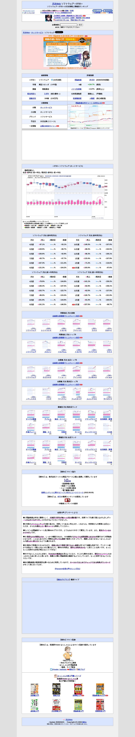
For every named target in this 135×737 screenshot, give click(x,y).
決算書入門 (34, 695)
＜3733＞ (33, 328)
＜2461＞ (79, 328)
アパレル (48, 419)
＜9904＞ (48, 397)
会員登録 (97, 11)
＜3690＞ (63, 350)
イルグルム (62, 352)
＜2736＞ (79, 397)
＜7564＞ (63, 397)
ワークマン (62, 399)
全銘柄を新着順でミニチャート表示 (65, 316)
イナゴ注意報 (76, 89)
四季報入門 (77, 695)
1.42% (46, 94)
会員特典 (96, 13)
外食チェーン (31, 432)
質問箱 (109, 13)
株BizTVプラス (63, 580)
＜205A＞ (48, 375)
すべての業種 (31, 419)
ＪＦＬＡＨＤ (31, 399)
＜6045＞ (48, 328)
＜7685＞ (109, 375)
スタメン (48, 352)
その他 (109, 432)
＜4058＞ (63, 328)
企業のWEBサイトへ (48, 126)
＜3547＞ (94, 397)
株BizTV (71, 669)
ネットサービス (37, 33)
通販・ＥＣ (47, 432)
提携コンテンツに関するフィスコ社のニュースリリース (62, 492)
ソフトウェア (31, 330)
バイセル (108, 377)
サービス (78, 432)
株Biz (84, 722)
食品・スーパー (60, 419)
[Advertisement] (67, 145)
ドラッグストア (91, 419)
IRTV (59, 497)
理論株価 (78, 80)
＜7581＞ (109, 397)
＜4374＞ (109, 328)
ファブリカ (92, 352)
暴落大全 (56, 695)
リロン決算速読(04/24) (63, 13)
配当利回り (31, 94)
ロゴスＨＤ (47, 377)
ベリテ (48, 399)
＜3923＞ (94, 328)
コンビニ (78, 419)
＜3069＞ (33, 397)
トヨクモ (63, 330)
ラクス (94, 330)
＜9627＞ (79, 375)
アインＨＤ (77, 377)
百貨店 (63, 432)
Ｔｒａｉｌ (62, 377)
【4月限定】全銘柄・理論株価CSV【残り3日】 (67, 16)
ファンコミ (77, 330)
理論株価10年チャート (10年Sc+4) (89, 103)
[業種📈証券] (69, 11)
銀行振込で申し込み (78, 20)
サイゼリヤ (108, 399)
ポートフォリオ (28, 13)
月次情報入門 (56, 711)
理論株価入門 (78, 711)
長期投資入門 (100, 711)
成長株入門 (34, 711)
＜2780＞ (94, 375)
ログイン (107, 11)
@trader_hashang (58, 669)
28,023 (91, 80)
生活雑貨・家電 (106, 419)
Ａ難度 (91, 98)
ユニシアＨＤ (92, 399)
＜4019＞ (48, 350)
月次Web (56, 4)
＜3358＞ (63, 375)
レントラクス (46, 330)
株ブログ (80, 669)
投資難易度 (77, 98)
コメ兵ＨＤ (92, 377)
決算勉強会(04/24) (47, 13)
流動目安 (32, 98)
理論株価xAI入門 (98, 695)
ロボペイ (108, 330)
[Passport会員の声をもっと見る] (67, 569)
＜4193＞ (94, 350)
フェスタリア (77, 399)
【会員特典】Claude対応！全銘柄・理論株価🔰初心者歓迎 (71, 18)
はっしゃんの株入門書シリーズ (67, 676)
